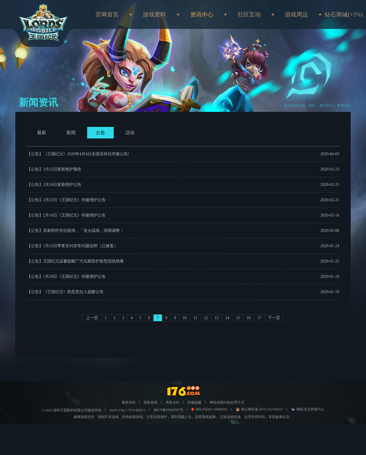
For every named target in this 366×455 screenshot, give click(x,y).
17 (259, 318)
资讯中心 (326, 105)
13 (216, 318)
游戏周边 (296, 14)
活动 (130, 132)
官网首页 (107, 14)
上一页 (92, 318)
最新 (41, 132)
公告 (100, 132)
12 (206, 318)
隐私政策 (151, 402)
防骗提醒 (194, 402)
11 (195, 318)
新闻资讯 (344, 105)
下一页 (274, 318)
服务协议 (129, 402)
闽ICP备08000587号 (168, 410)
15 (238, 318)
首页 (312, 105)
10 (185, 318)
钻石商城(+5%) (344, 14)
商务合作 (173, 402)
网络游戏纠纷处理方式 (227, 402)
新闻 (71, 132)
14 (227, 318)
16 (249, 318)
